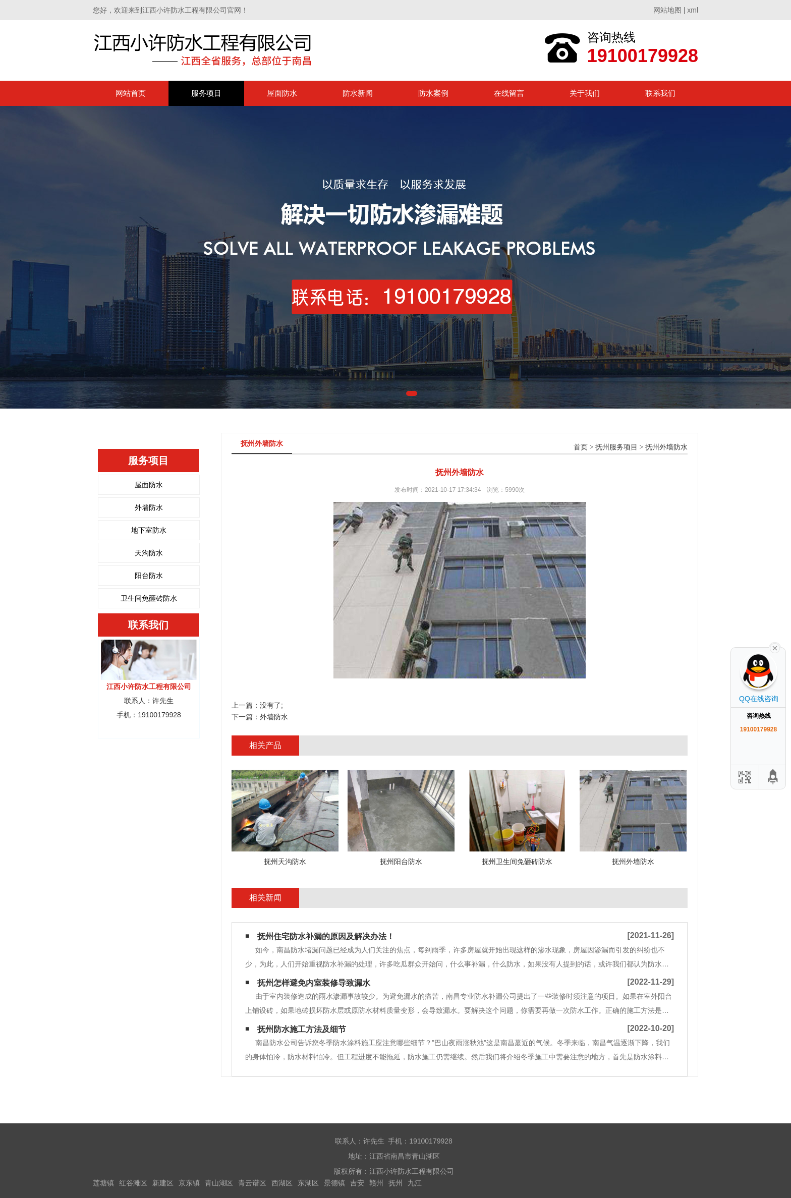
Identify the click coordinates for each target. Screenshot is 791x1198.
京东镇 (189, 1183)
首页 (581, 447)
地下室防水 (148, 530)
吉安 (357, 1183)
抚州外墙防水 (666, 447)
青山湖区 (219, 1183)
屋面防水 (282, 93)
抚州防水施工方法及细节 (301, 1029)
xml (692, 10)
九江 (415, 1183)
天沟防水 (149, 553)
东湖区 (308, 1183)
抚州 (395, 1183)
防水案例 (433, 93)
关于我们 (585, 93)
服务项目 (206, 93)
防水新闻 (358, 93)
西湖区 (282, 1183)
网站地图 (667, 10)
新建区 (163, 1183)
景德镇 (334, 1183)
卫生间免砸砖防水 (149, 598)
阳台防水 (149, 576)
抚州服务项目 (616, 447)
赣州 (376, 1183)
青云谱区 (252, 1183)
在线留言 (509, 93)
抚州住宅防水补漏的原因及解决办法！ (325, 936)
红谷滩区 (133, 1183)
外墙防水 (149, 507)
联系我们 (660, 93)
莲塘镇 (103, 1183)
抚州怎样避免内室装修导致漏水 (313, 983)
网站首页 (131, 93)
